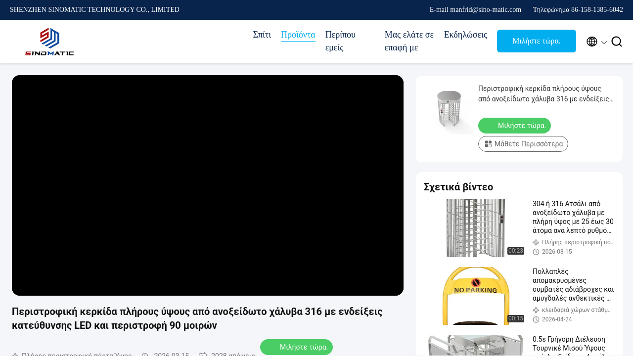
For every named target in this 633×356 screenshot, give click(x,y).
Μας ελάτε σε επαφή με (409, 41)
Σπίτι (262, 35)
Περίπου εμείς (340, 41)
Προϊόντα (298, 35)
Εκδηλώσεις (465, 35)
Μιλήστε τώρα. (536, 40)
